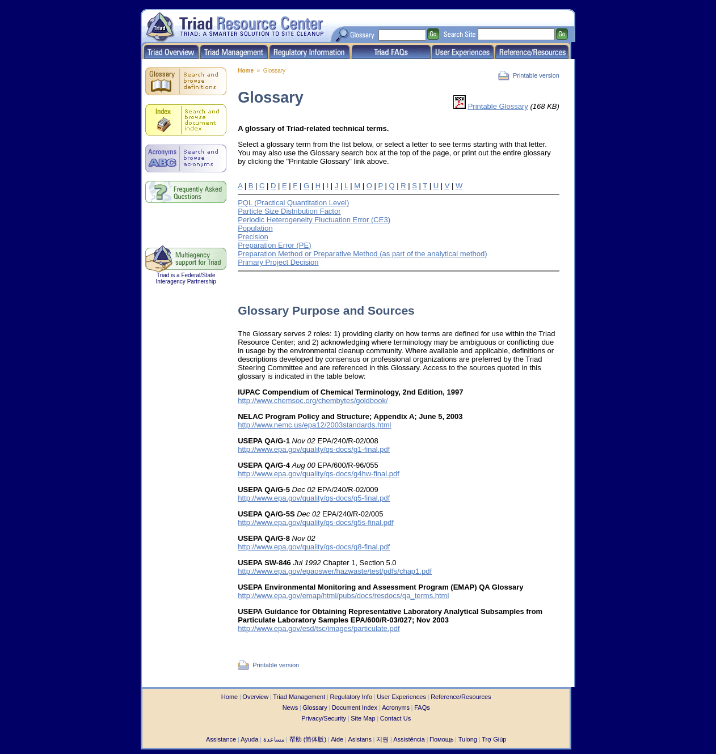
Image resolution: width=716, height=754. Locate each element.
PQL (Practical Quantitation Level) (293, 202)
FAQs (422, 707)
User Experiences (401, 696)
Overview (255, 696)
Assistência (409, 739)
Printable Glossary (498, 106)
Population (255, 228)
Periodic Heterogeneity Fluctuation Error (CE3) (314, 219)
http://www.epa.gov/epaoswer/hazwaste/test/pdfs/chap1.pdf (335, 571)
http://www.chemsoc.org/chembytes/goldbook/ (313, 400)
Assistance (221, 739)
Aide (337, 739)
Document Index (354, 707)
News (290, 707)
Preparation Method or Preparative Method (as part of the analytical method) (362, 253)
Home (246, 70)
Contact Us (395, 718)
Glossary (314, 707)
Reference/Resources (461, 696)
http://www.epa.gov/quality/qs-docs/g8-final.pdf (314, 547)
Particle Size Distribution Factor (289, 211)
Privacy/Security (323, 718)
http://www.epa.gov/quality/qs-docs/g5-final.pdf (314, 498)
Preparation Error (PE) (274, 245)
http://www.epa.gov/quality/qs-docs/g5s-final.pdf (316, 522)
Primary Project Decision (278, 262)
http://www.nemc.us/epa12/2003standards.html (314, 425)
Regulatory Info (351, 696)
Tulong (467, 739)
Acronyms (396, 707)
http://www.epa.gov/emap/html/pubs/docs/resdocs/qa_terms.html (343, 595)
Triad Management (299, 696)
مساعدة (274, 739)
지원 (382, 739)
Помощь (441, 739)
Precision (253, 236)
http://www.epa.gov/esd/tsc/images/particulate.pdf (318, 628)
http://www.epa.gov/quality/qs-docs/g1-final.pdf (314, 449)
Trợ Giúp (494, 739)
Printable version (536, 75)
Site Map (363, 718)
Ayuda (249, 739)
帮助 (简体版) (307, 739)
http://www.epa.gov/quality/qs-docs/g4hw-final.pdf (318, 473)
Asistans (360, 739)
